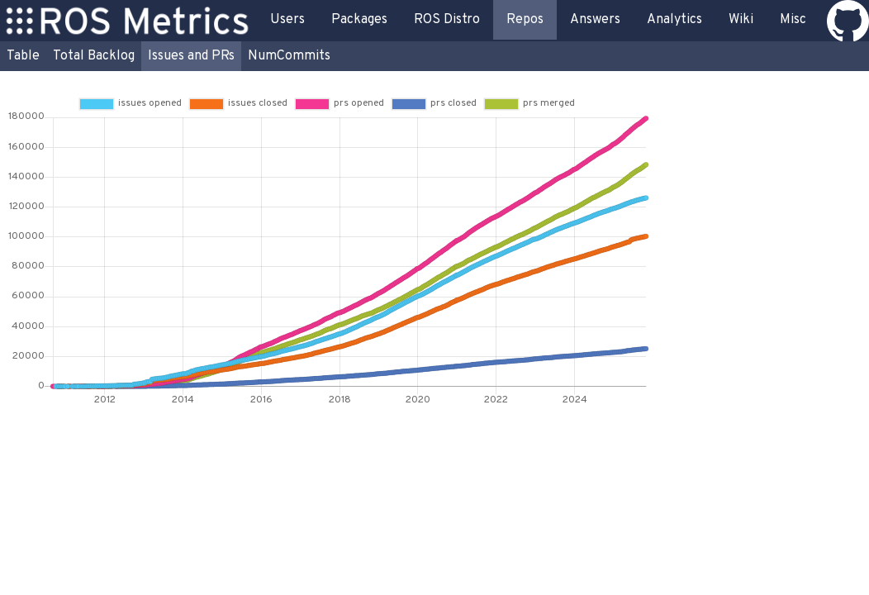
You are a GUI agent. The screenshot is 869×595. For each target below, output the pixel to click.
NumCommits (289, 56)
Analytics (674, 20)
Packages (359, 20)
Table (23, 56)
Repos (525, 20)
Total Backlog (94, 56)
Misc (793, 20)
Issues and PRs (191, 56)
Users (287, 20)
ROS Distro (447, 20)
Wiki (741, 20)
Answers (595, 20)
